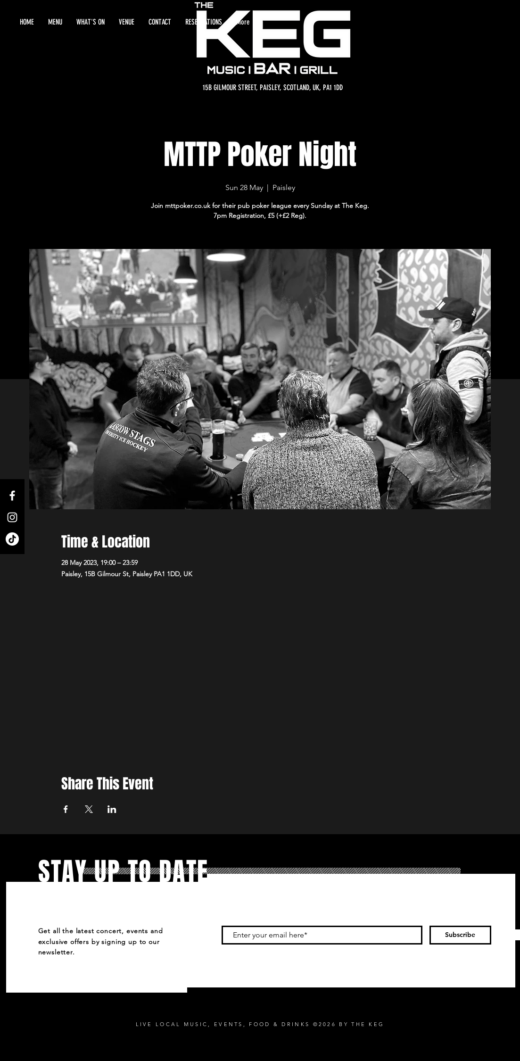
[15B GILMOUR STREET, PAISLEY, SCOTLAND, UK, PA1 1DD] (272, 87)
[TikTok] (12, 539)
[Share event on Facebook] (65, 809)
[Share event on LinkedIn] (111, 809)
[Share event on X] (88, 809)
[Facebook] (12, 495)
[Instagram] (12, 517)
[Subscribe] (460, 935)
